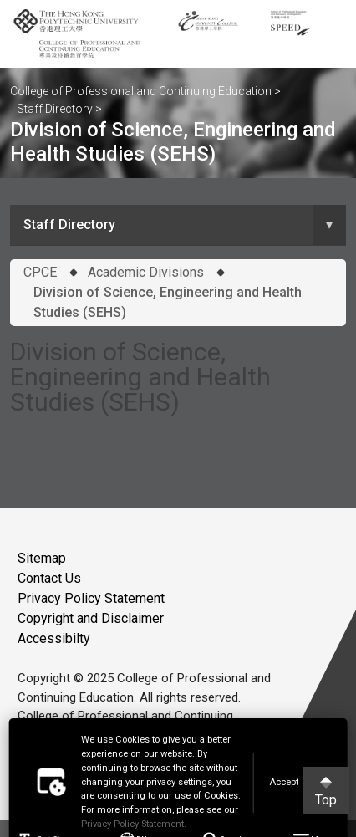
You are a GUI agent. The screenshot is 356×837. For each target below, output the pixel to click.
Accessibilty (54, 638)
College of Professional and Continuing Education (141, 91)
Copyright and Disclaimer (91, 618)
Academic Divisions (146, 272)
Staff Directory (55, 108)
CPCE (40, 272)
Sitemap (42, 558)
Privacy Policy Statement (91, 598)
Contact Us (49, 578)
